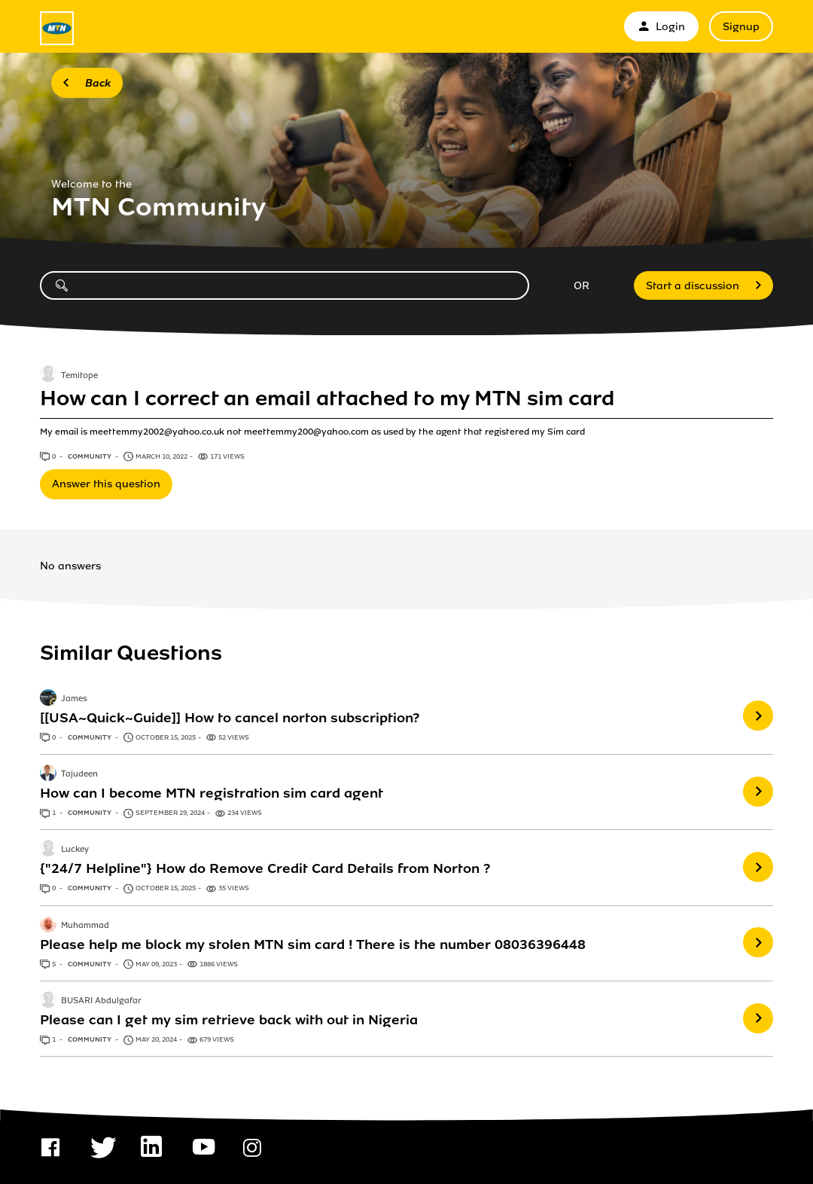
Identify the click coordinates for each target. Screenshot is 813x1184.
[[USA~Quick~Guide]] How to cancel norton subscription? (229, 718)
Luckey (75, 850)
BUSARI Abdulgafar (101, 1001)
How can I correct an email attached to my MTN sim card (327, 398)
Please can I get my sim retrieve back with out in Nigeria (229, 1020)
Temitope (79, 376)
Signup (741, 27)
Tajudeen (79, 774)
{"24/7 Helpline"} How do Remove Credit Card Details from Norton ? (265, 868)
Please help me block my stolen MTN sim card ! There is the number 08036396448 (313, 944)
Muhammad (85, 925)
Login (661, 27)
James (74, 699)
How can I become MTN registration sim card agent (211, 793)
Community (90, 456)
